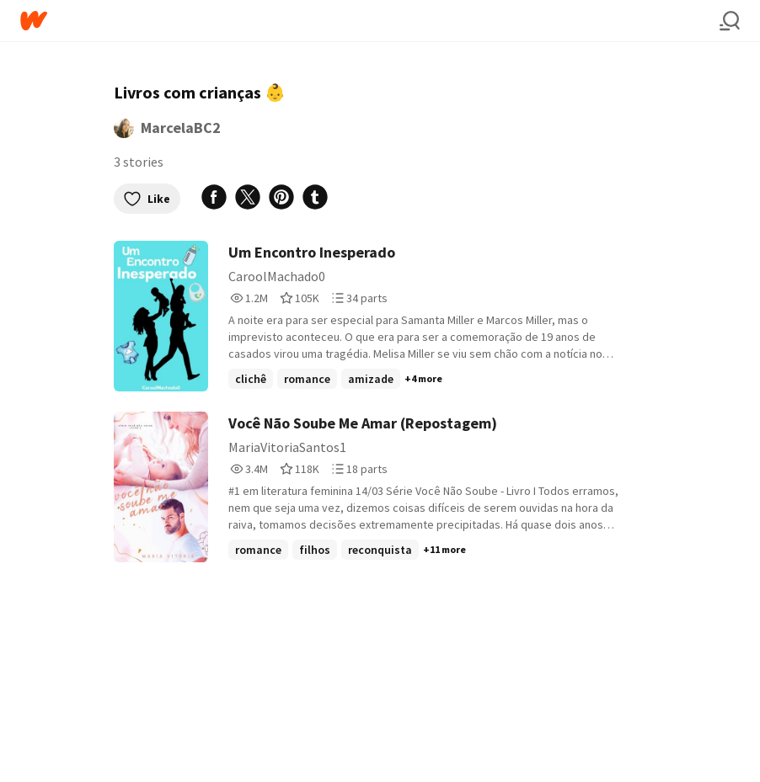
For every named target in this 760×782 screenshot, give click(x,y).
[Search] (730, 21)
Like (147, 199)
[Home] (370, 20)
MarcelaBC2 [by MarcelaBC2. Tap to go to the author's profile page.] (181, 127)
